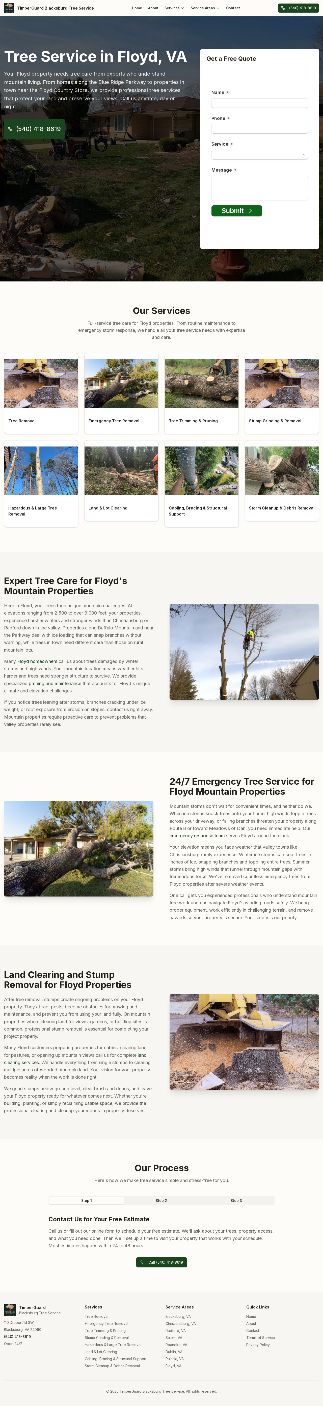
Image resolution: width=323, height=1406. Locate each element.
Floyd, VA (173, 1366)
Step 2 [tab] (161, 1200)
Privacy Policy (258, 1345)
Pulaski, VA (175, 1359)
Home (137, 8)
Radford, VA (176, 1330)
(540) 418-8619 (298, 8)
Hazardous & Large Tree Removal (113, 1345)
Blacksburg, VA (178, 1316)
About (153, 8)
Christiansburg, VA (181, 1323)
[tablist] (161, 1200)
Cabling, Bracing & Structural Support (115, 1359)
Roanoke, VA (176, 1345)
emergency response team (197, 835)
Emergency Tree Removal (106, 1323)
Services (175, 8)
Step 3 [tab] (236, 1200)
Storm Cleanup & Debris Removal (112, 1366)
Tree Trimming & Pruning (105, 1330)
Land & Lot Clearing (101, 1352)
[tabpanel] (161, 1232)
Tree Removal (96, 1316)
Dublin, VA (174, 1352)
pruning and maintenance (55, 683)
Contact (233, 8)
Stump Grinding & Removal (107, 1337)
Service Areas (205, 8)
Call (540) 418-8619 (161, 1262)
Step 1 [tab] (86, 1200)
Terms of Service (260, 1337)
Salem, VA (174, 1337)
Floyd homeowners (37, 661)
